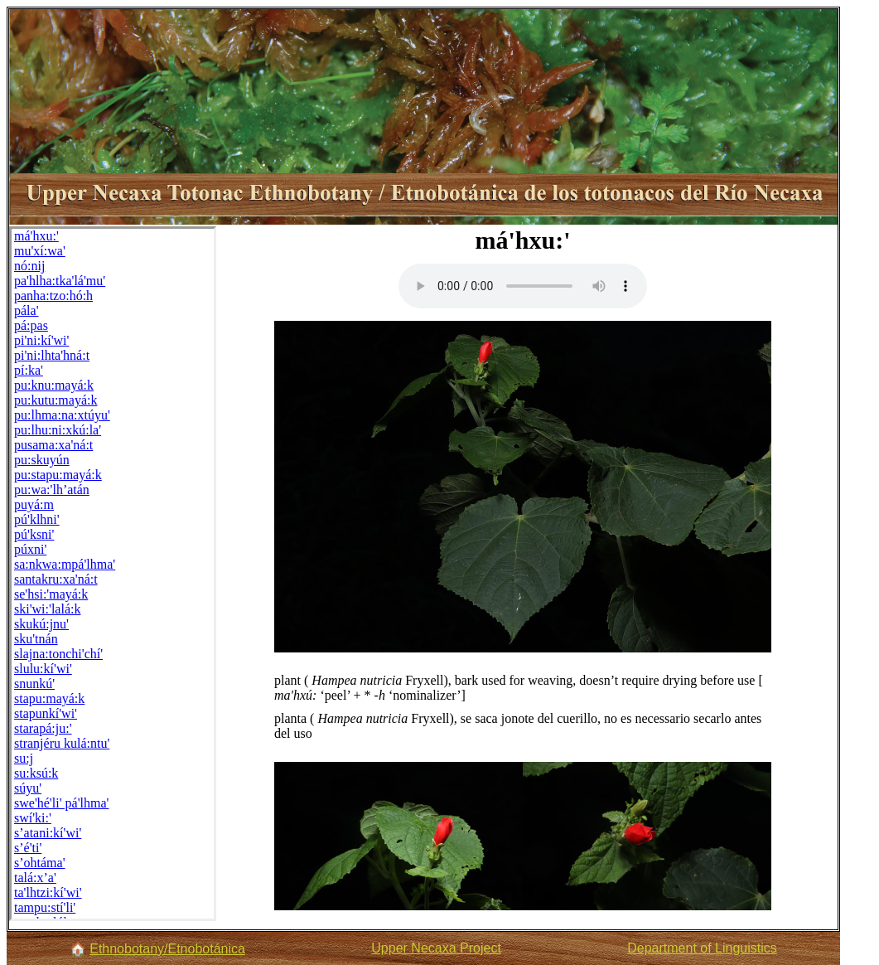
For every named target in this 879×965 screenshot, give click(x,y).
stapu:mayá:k (49, 698)
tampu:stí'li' (44, 907)
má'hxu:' (36, 236)
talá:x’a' (35, 877)
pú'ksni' (34, 534)
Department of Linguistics (702, 948)
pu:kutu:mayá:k (55, 400)
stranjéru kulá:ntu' (61, 743)
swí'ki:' (32, 818)
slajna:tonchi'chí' (58, 654)
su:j (23, 758)
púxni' (30, 549)
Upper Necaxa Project (436, 948)
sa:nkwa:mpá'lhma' (64, 564)
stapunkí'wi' (45, 713)
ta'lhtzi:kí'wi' (48, 892)
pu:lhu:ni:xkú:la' (57, 430)
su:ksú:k (36, 773)
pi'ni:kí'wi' (41, 340)
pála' (26, 310)
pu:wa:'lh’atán (51, 490)
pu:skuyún (42, 460)
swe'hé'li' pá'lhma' (61, 803)
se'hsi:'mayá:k (51, 594)
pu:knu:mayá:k (54, 385)
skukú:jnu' (41, 624)
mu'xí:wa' (39, 251)
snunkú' (34, 683)
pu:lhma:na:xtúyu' (62, 415)
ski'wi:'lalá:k (47, 609)
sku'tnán (36, 639)
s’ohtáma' (39, 863)
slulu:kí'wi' (43, 669)
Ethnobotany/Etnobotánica (167, 949)
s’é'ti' (27, 848)
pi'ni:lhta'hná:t (51, 355)
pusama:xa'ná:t (53, 445)
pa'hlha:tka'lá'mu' (59, 281)
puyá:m (34, 504)
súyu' (27, 788)
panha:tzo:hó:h (53, 296)
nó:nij (29, 266)
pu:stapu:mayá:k (58, 475)
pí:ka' (28, 370)
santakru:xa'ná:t (56, 579)
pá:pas (31, 325)
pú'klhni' (37, 519)
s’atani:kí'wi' (47, 833)
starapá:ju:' (43, 728)
